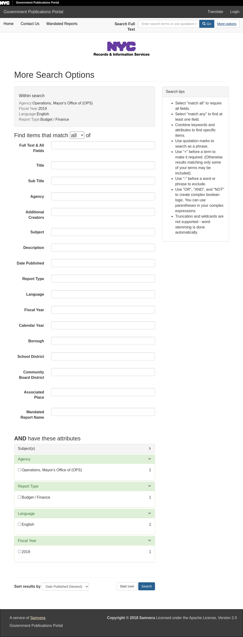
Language (35, 294)
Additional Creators (34, 214)
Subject (37, 232)
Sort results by (27, 586)
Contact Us (30, 24)
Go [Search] (206, 24)
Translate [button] (215, 12)
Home (9, 24)
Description (33, 248)
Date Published (30, 263)
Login (234, 12)
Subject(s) (26, 449)
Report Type (33, 279)
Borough (36, 341)
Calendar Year (31, 325)
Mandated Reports (62, 24)
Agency (37, 196)
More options (226, 24)
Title (40, 165)
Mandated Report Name (32, 414)
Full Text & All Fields (31, 148)
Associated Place (34, 395)
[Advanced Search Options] (226, 24)
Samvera (37, 618)
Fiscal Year (34, 310)
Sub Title (36, 181)
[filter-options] (77, 135)
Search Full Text (125, 26)
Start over (127, 586)
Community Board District (31, 375)
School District (30, 357)
